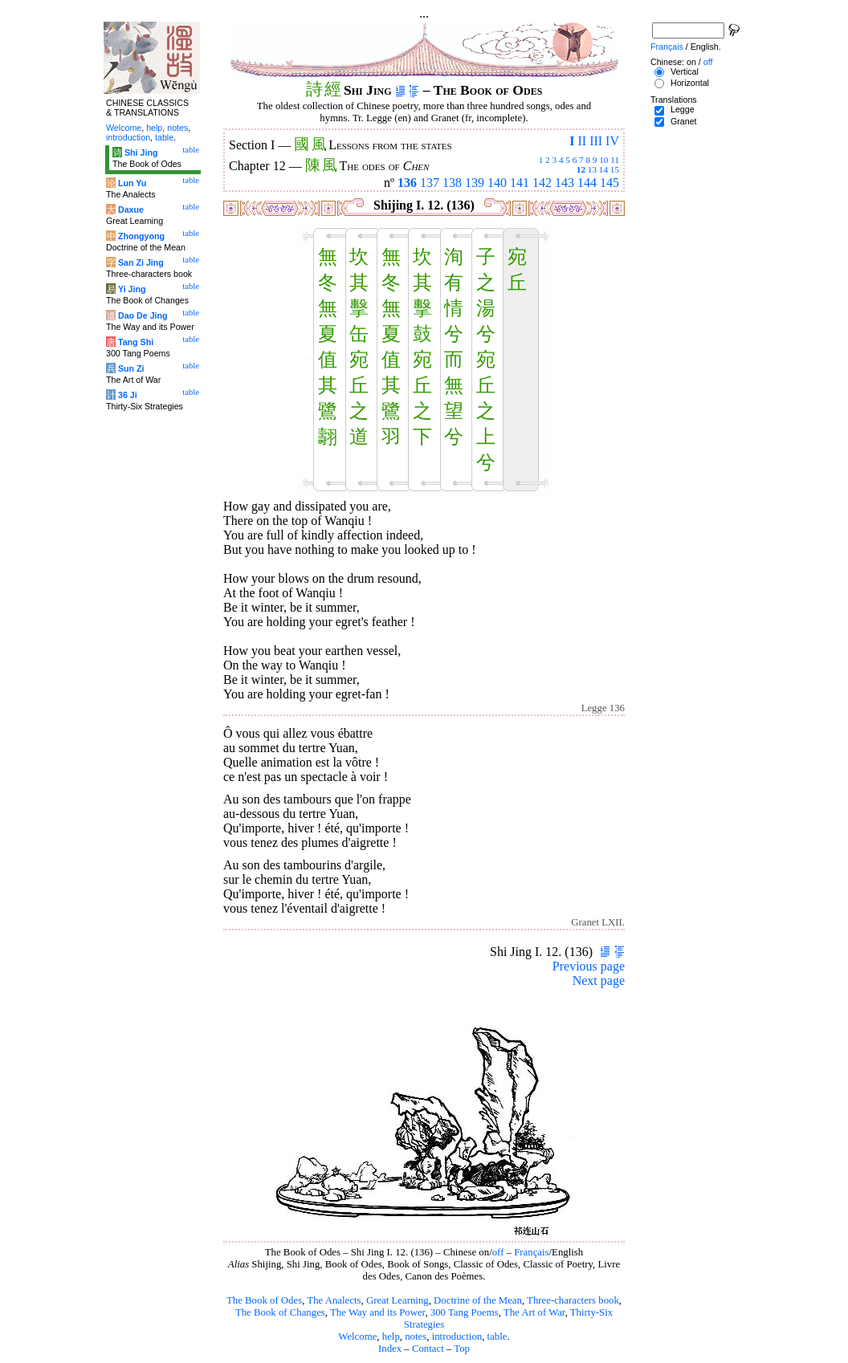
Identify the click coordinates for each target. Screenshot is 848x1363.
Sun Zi (131, 368)
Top (462, 1348)
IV (612, 141)
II (581, 141)
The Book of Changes (280, 1312)
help (391, 1336)
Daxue (131, 209)
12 (581, 169)
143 (564, 182)
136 (407, 182)
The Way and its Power (377, 1312)
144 (587, 182)
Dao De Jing (143, 315)
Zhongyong (141, 236)
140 (497, 182)
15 (614, 169)
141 (519, 182)
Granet (684, 121)
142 (542, 182)
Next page (599, 980)
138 (452, 182)
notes (415, 1336)
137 (429, 182)
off (498, 1252)
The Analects (334, 1300)
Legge (683, 109)
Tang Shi (135, 342)
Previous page (588, 966)
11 (614, 160)
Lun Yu (132, 183)
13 (592, 169)
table (497, 1336)
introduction (457, 1336)
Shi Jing (140, 152)
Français (531, 1252)
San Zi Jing (141, 262)
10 (603, 160)
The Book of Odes (264, 1300)
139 (474, 182)
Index (390, 1348)
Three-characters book (573, 1300)
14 (603, 169)
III (595, 141)
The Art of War (534, 1312)
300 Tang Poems (464, 1312)
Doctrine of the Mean (478, 1300)
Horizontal (690, 82)
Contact (428, 1348)
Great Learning (397, 1300)
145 (609, 182)
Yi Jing (132, 289)
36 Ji (127, 395)
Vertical (685, 71)
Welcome (357, 1336)
